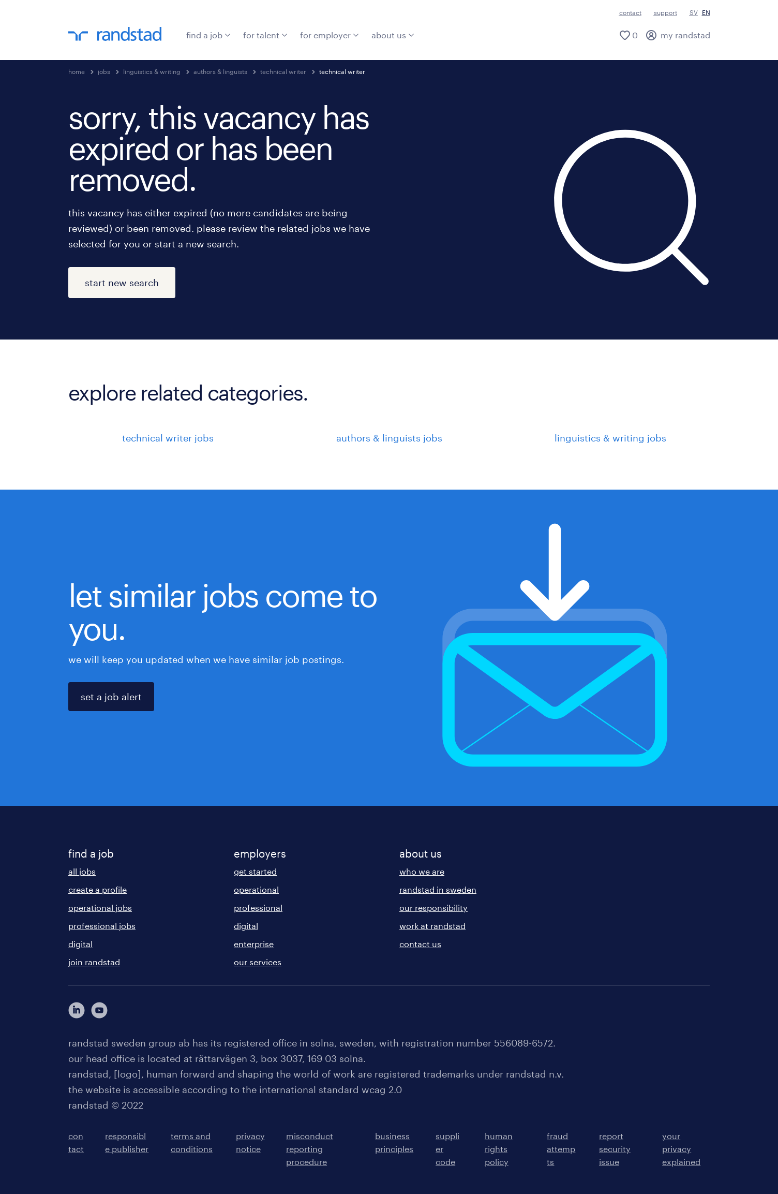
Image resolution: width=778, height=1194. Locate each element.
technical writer (283, 71)
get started (255, 871)
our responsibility (433, 907)
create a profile (97, 889)
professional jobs (102, 926)
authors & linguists (220, 71)
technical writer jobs (168, 438)
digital (80, 944)
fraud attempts (561, 1149)
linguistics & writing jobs (610, 438)
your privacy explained (681, 1149)
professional (258, 907)
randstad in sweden (437, 889)
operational (256, 889)
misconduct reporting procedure (309, 1149)
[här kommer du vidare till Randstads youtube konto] (99, 1010)
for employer (329, 35)
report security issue (615, 1149)
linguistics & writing (152, 71)
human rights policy (499, 1149)
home (76, 71)
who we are (421, 871)
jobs (104, 71)
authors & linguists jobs (389, 438)
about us (392, 35)
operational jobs (100, 907)
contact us (420, 944)
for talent (265, 35)
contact (630, 12)
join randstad (94, 962)
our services (257, 962)
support (665, 12)
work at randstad (432, 926)
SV (694, 12)
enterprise (254, 944)
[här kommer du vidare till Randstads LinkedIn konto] (76, 1010)
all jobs (82, 871)
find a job (208, 35)
